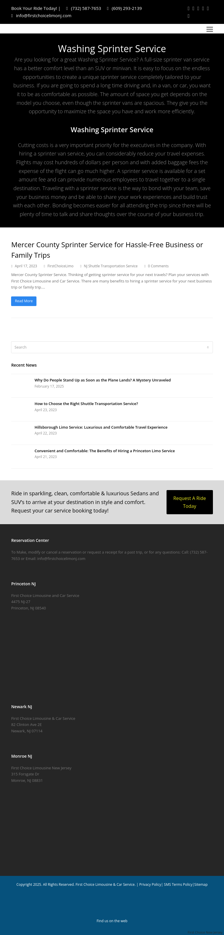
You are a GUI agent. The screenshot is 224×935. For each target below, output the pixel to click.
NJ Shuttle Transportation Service (110, 266)
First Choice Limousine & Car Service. (105, 884)
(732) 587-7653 (83, 8)
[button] (209, 28)
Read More (24, 300)
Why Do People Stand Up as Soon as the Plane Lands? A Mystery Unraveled (102, 380)
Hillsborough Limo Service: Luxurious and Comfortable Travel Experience (100, 427)
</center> (112, 659)
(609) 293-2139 (124, 8)
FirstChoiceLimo (61, 266)
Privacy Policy (150, 884)
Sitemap (201, 884)
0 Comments (158, 266)
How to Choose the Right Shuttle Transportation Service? (86, 403)
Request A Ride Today (189, 502)
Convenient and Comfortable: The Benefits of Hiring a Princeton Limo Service (104, 450)
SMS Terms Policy (178, 884)
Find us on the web (112, 920)
